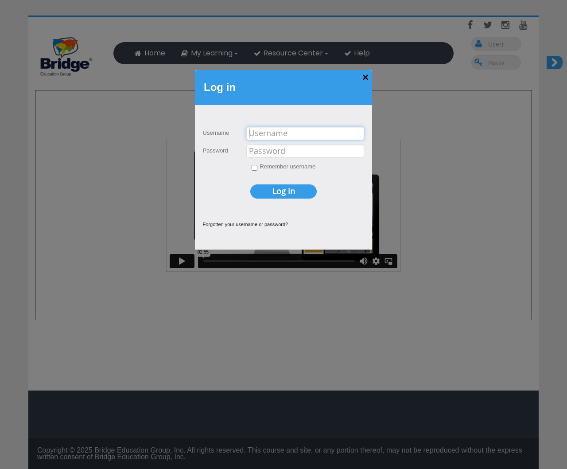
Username (216, 132)
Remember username (288, 166)
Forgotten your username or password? (245, 224)
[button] (365, 77)
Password (215, 150)
